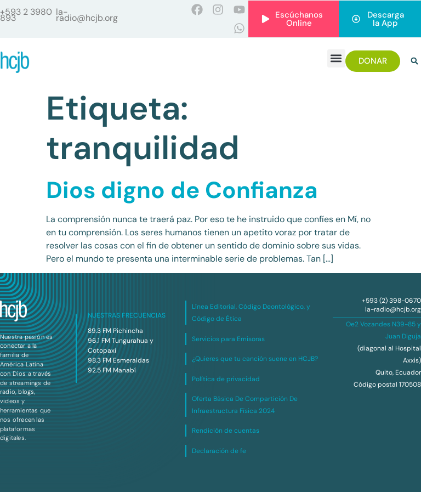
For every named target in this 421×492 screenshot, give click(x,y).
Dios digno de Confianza (182, 190)
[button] (336, 58)
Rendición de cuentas (225, 430)
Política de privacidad (226, 379)
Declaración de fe (219, 450)
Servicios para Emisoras (228, 339)
